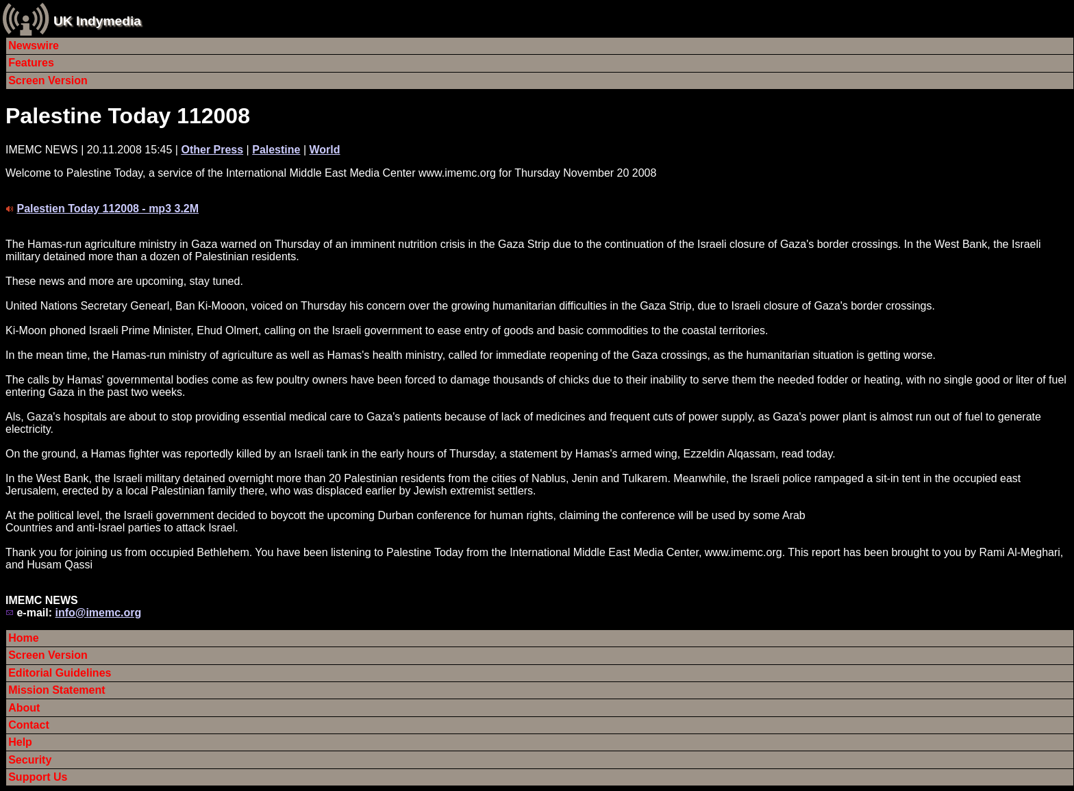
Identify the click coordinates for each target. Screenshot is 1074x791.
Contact (28, 725)
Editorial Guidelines (59, 673)
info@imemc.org (98, 612)
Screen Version (48, 80)
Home (23, 638)
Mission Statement (56, 690)
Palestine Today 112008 (127, 115)
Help (20, 742)
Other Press (212, 149)
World (325, 149)
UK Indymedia (97, 21)
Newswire (33, 45)
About (24, 708)
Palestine (276, 149)
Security (29, 760)
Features (31, 62)
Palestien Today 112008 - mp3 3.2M (107, 208)
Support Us (37, 777)
